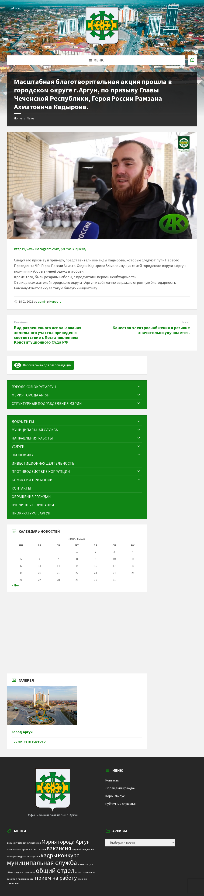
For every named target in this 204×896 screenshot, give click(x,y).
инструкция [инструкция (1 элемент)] (33, 856)
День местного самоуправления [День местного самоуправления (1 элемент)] (24, 842)
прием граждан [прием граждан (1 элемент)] (26, 878)
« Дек (16, 585)
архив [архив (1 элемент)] (25, 849)
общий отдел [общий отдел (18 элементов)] (55, 870)
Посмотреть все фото (29, 741)
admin (42, 301)
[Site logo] (102, 46)
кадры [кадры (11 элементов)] (49, 855)
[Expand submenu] (138, 386)
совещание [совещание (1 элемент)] (12, 883)
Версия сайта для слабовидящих (42, 365)
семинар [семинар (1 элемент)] (82, 878)
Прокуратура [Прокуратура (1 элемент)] (14, 849)
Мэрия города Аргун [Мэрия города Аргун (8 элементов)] (65, 841)
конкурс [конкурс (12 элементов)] (68, 855)
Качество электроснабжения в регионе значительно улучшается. (151, 330)
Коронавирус (115, 796)
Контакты (112, 780)
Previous (21, 322)
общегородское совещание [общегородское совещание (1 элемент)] (21, 872)
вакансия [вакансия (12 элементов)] (59, 848)
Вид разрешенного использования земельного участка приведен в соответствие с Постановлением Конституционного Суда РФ (47, 335)
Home (18, 118)
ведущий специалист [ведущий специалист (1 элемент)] (83, 849)
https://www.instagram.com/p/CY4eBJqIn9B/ (50, 249)
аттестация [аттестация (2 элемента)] (37, 849)
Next (186, 322)
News (31, 118)
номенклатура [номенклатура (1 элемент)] (85, 864)
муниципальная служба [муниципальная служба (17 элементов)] (42, 863)
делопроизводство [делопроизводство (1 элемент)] (16, 856)
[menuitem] (77, 387)
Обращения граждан (120, 788)
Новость (55, 301)
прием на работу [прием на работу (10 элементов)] (56, 877)
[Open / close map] (192, 60)
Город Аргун (22, 732)
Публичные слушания (120, 803)
